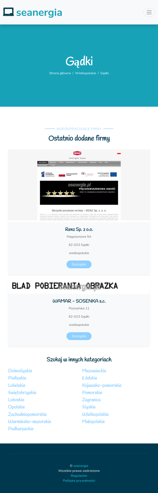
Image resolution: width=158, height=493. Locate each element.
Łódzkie (89, 378)
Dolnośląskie (20, 371)
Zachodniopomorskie (27, 415)
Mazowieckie (94, 371)
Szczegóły (79, 264)
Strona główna (60, 73)
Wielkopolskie (85, 73)
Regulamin (79, 475)
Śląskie (88, 407)
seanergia (80, 466)
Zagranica (91, 400)
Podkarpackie (20, 429)
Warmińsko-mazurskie (29, 422)
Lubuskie (16, 400)
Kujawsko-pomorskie (101, 386)
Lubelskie (16, 386)
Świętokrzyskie (22, 393)
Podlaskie (17, 378)
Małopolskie (93, 422)
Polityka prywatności (79, 480)
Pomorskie (92, 393)
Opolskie (16, 407)
